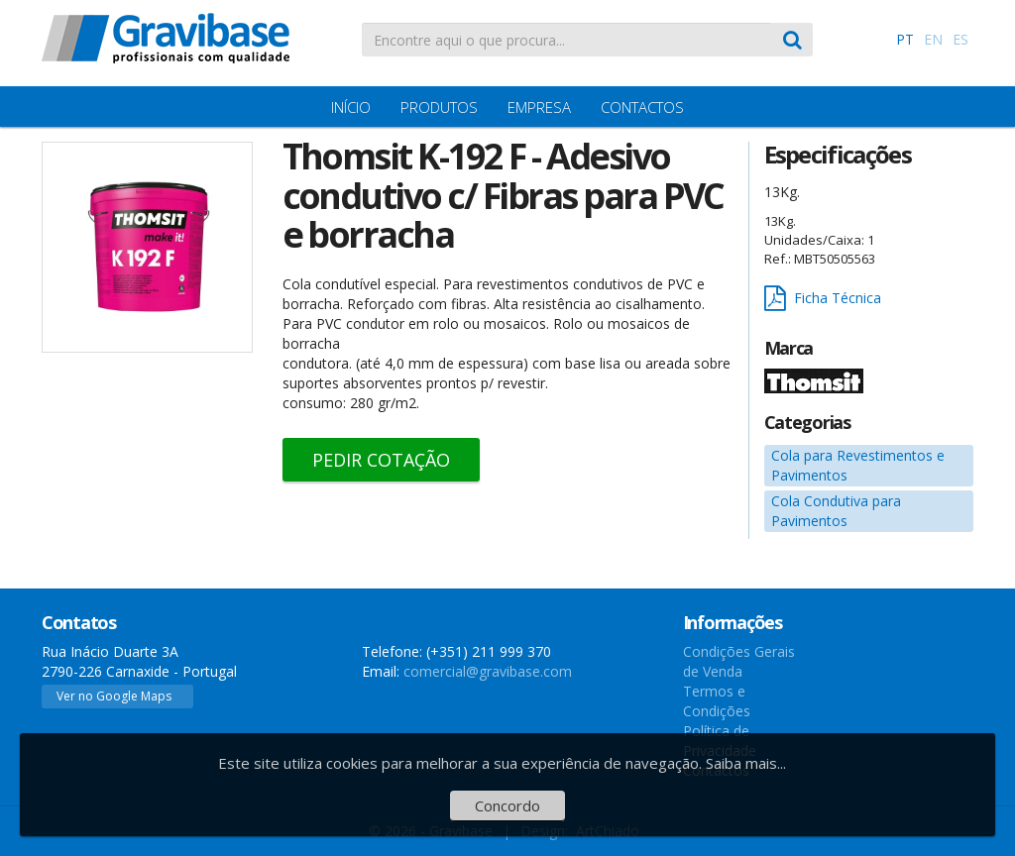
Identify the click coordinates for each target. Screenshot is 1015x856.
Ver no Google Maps (113, 696)
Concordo (507, 805)
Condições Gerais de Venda (739, 661)
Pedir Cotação (381, 460)
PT (905, 39)
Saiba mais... (746, 763)
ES (960, 39)
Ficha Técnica (822, 298)
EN (933, 39)
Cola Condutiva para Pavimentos (836, 510)
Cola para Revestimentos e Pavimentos (858, 465)
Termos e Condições (716, 701)
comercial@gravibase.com (487, 671)
